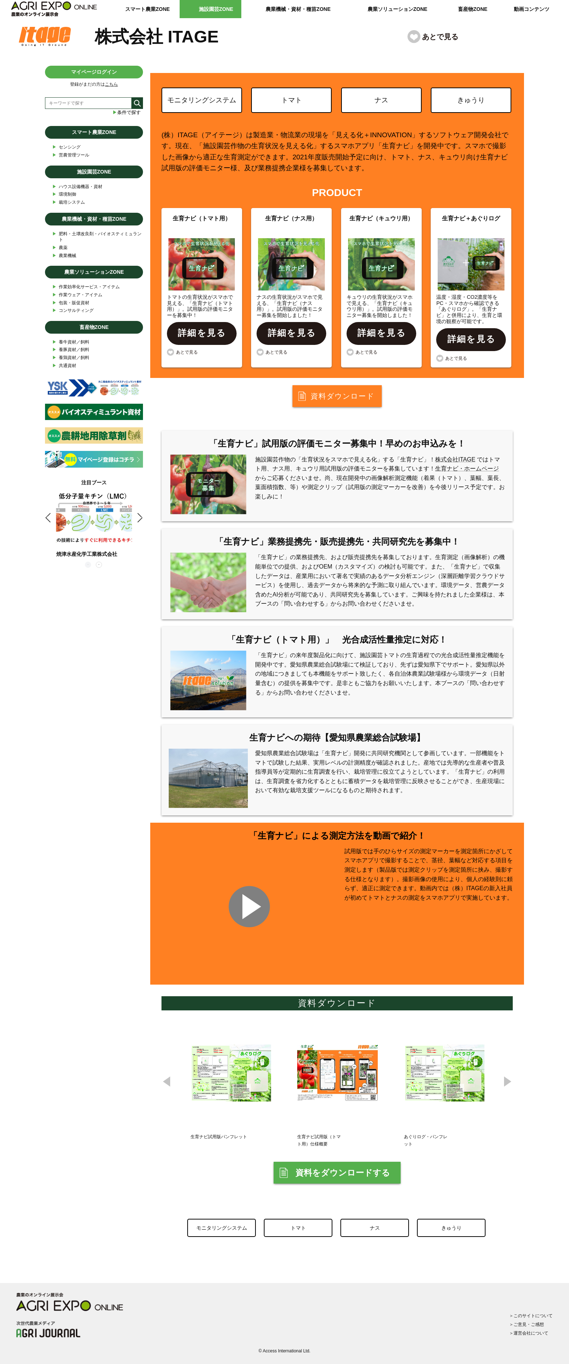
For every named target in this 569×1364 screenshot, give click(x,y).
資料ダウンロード (342, 396)
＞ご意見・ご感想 (526, 1324)
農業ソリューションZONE (397, 9)
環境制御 (64, 194)
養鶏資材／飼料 (70, 358)
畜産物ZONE (472, 9)
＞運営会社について (528, 1333)
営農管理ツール (70, 155)
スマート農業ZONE (147, 9)
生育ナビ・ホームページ (467, 468)
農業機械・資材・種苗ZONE (298, 9)
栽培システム (68, 202)
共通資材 (64, 366)
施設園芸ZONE (216, 9)
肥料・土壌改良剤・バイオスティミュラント (97, 237)
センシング (66, 147)
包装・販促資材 (70, 303)
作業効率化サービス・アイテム (86, 287)
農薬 (59, 248)
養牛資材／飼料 (70, 342)
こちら (111, 84)
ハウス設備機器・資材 (77, 187)
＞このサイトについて (531, 1315)
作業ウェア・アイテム (77, 295)
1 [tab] (88, 565)
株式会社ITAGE (455, 459)
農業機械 (64, 256)
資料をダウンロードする (342, 1172)
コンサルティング (73, 311)
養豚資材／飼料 (70, 350)
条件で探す (126, 112)
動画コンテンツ (531, 9)
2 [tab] (99, 565)
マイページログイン (94, 72)
